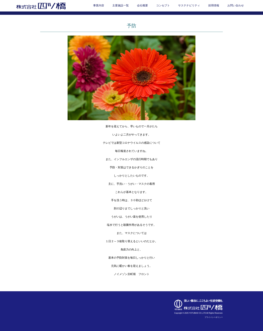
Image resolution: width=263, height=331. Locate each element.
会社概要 (142, 5)
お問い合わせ (235, 5)
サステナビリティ (189, 5)
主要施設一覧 (120, 5)
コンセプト (163, 5)
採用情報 (213, 5)
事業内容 (98, 5)
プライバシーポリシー (214, 317)
